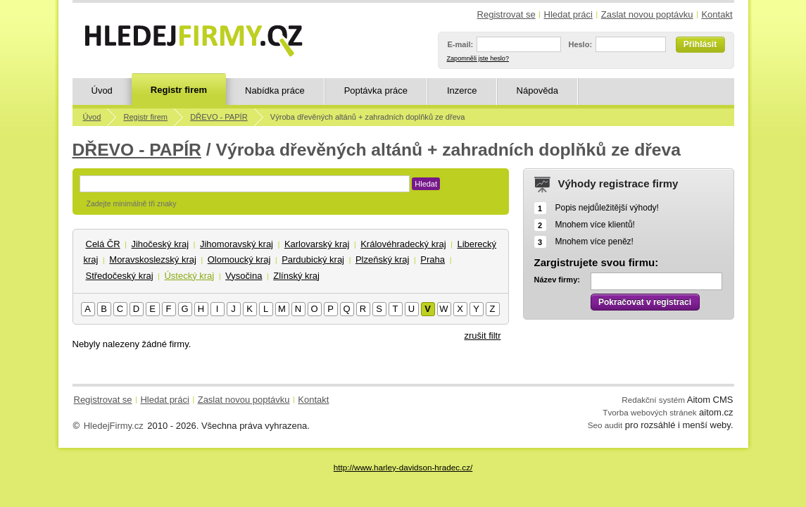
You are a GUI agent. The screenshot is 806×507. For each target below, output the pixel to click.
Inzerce (462, 90)
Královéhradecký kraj (403, 244)
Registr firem (179, 89)
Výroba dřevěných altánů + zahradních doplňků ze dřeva (367, 117)
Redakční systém (653, 399)
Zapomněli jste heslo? (478, 58)
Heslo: (580, 44)
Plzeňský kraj (382, 259)
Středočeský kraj (119, 275)
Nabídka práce (275, 90)
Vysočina (243, 275)
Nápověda (537, 90)
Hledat (426, 184)
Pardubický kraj (313, 259)
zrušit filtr (483, 335)
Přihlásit (700, 44)
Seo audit (605, 425)
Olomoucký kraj (239, 259)
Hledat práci (568, 14)
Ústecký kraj (189, 275)
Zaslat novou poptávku (647, 14)
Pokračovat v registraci (644, 302)
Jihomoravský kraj (236, 244)
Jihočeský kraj (160, 244)
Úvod (102, 90)
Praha (432, 259)
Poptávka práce (376, 90)
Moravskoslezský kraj (152, 259)
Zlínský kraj (296, 275)
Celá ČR (103, 244)
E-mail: (461, 44)
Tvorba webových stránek (649, 412)
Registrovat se (506, 14)
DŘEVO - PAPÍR (218, 117)
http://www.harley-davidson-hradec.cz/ (403, 467)
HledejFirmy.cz (114, 425)
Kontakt (716, 14)
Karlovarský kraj (316, 244)
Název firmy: (557, 279)
